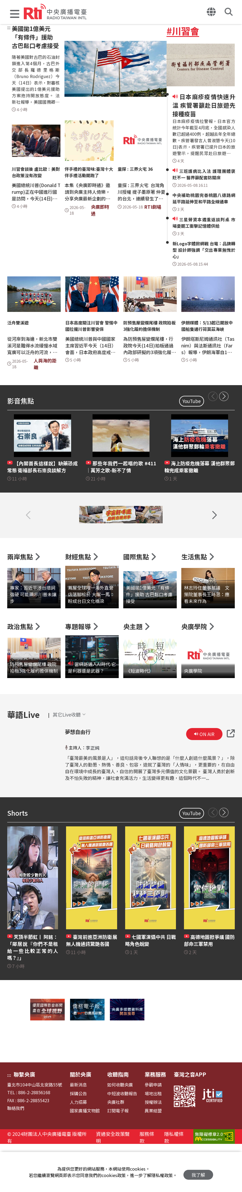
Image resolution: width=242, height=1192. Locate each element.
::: (8, 27)
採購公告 (78, 1140)
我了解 (198, 1172)
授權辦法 (153, 1148)
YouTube (191, 401)
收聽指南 (118, 1121)
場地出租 (153, 1140)
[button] (14, 15)
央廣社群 (115, 1148)
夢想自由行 (77, 778)
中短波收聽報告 (122, 1140)
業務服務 (155, 1121)
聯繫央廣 (24, 1121)
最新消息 (78, 1131)
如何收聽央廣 (120, 1131)
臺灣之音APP (190, 1121)
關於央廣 (80, 1121)
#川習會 (183, 30)
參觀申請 (153, 1131)
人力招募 (78, 1148)
